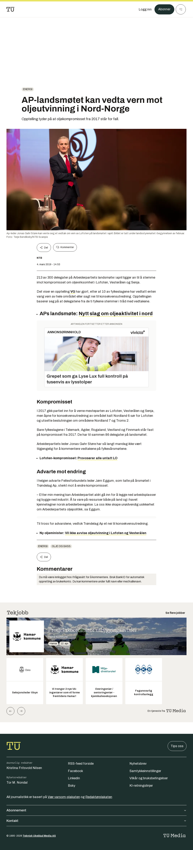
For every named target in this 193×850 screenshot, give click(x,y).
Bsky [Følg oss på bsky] (71, 785)
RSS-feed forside (81, 763)
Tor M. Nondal (17, 782)
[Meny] (181, 9)
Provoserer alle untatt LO (97, 458)
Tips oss (177, 746)
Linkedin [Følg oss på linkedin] (74, 778)
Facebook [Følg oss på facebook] (75, 771)
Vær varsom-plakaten (64, 797)
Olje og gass (61, 546)
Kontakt (96, 821)
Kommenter (65, 247)
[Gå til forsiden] (10, 9)
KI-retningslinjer (141, 785)
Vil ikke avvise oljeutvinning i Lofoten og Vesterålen (105, 533)
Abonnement (96, 810)
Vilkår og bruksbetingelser (148, 778)
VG (72, 291)
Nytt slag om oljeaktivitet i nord (116, 313)
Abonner (164, 9)
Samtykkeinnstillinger (145, 771)
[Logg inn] (144, 9)
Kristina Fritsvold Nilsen (24, 768)
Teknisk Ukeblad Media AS (39, 835)
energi (27, 89)
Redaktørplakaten (98, 797)
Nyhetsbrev (138, 763)
